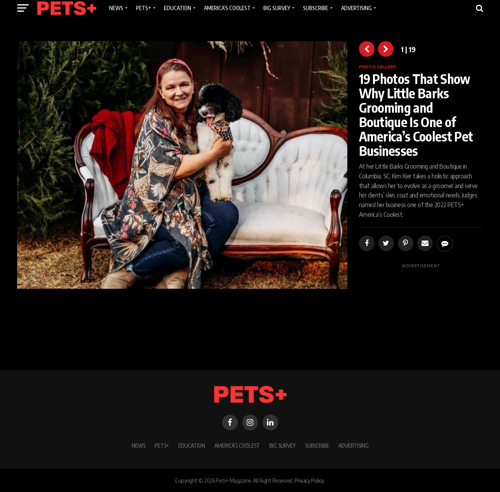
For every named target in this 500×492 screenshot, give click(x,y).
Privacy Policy (309, 480)
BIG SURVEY (282, 445)
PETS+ (162, 445)
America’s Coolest (237, 445)
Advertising (353, 445)
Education (191, 445)
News (138, 445)
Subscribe (317, 445)
